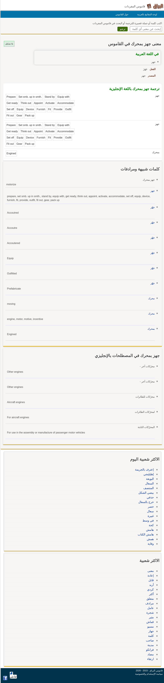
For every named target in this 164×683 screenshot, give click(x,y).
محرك (151, 298)
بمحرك (150, 328)
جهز (152, 190)
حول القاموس (121, 14)
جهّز (152, 207)
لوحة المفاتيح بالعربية (146, 14)
